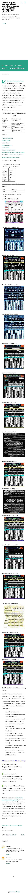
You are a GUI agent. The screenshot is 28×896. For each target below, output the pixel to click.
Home (4, 23)
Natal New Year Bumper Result (10, 157)
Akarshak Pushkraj (7, 145)
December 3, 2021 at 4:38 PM (14, 848)
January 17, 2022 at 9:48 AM (14, 859)
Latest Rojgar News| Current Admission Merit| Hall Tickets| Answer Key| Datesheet (10, 7)
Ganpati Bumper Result (8, 150)
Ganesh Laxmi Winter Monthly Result (12, 155)
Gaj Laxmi (8, 834)
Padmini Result (6, 140)
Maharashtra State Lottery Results (12, 825)
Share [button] (22, 834)
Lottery (14, 834)
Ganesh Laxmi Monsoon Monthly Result (13, 152)
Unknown (8, 846)
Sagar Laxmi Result (7, 138)
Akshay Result (5, 143)
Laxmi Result (5, 147)
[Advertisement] (14, 42)
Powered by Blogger (14, 891)
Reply (8, 854)
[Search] (22, 3)
